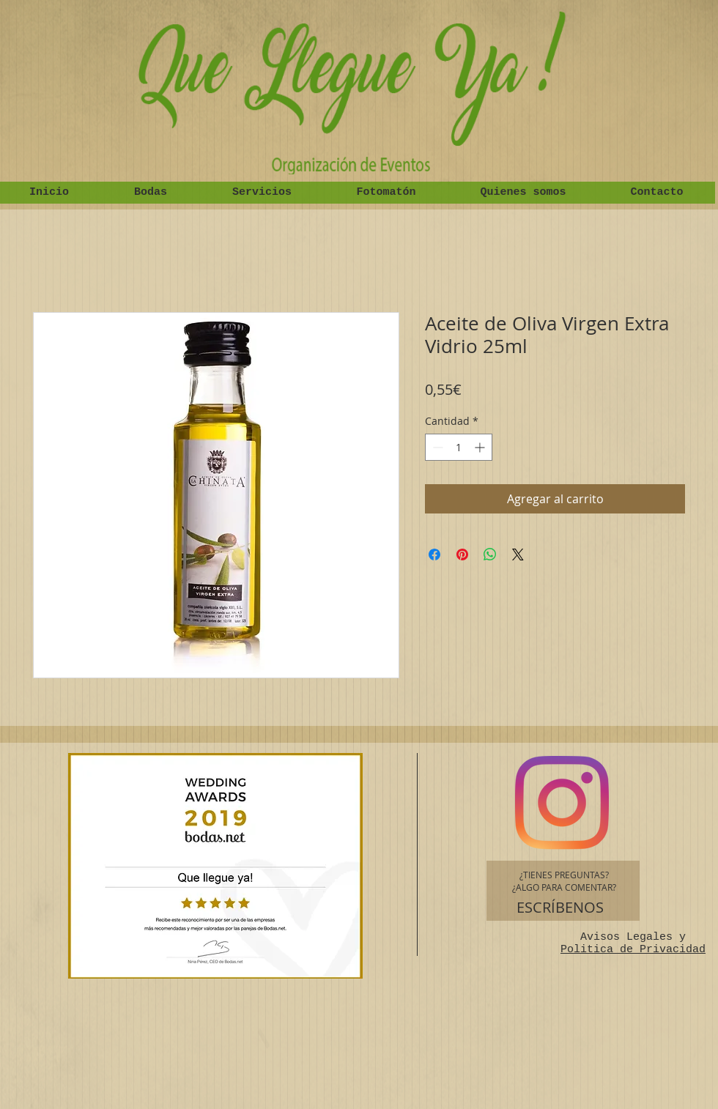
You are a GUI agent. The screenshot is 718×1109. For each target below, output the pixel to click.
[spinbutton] (458, 447)
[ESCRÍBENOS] (560, 907)
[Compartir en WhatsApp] (490, 554)
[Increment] (481, 447)
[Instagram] (562, 803)
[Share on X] (518, 554)
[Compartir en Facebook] (434, 554)
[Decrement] (436, 447)
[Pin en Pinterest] (462, 554)
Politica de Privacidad (633, 949)
